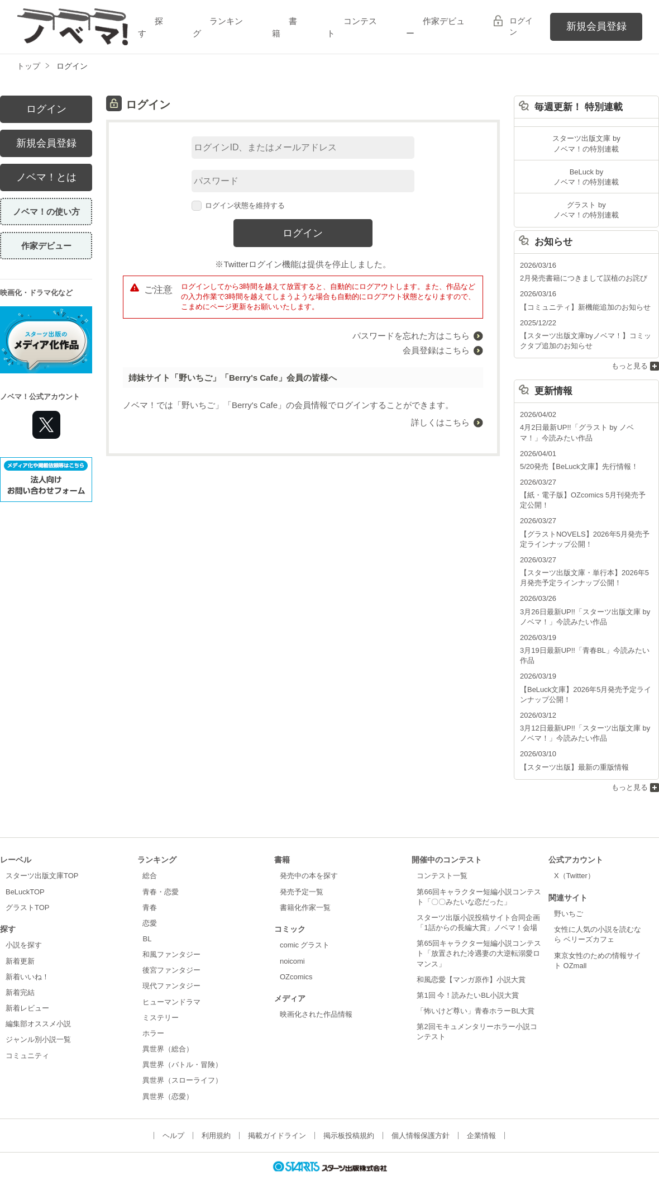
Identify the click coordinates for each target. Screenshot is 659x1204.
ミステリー (160, 1017)
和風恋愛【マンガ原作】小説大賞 (471, 979)
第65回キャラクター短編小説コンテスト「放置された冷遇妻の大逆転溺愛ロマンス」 (479, 953)
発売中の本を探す (309, 875)
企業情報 (481, 1135)
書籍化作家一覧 (305, 907)
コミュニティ (27, 1055)
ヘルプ (173, 1135)
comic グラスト (305, 945)
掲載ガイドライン (277, 1135)
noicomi (292, 961)
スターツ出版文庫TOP (42, 875)
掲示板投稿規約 (348, 1135)
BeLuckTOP (25, 892)
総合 (149, 875)
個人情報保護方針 (420, 1135)
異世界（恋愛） (167, 1096)
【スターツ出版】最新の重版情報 (574, 767)
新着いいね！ (27, 977)
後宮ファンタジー (171, 970)
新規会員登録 (596, 26)
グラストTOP (27, 907)
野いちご (568, 913)
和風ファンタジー (171, 954)
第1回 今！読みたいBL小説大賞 (468, 995)
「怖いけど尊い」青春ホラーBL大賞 (475, 1011)
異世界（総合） (167, 1049)
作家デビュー (46, 245)
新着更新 (20, 961)
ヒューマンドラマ (171, 1002)
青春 (149, 907)
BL (146, 939)
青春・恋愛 (160, 892)
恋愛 (149, 923)
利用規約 (216, 1135)
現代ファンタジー (171, 986)
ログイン (521, 26)
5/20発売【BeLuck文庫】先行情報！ (579, 466)
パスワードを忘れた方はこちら (411, 335)
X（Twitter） (574, 875)
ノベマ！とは (46, 177)
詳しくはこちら (440, 422)
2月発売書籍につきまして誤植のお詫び (583, 278)
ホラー (153, 1033)
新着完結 (20, 992)
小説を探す (24, 945)
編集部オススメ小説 (38, 1024)
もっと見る (630, 366)
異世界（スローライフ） (182, 1080)
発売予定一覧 (301, 892)
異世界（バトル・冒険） (182, 1064)
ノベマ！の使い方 (46, 211)
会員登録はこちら (436, 350)
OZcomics (296, 977)
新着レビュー (27, 1008)
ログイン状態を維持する (238, 205)
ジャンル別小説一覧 (38, 1039)
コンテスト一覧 (442, 875)
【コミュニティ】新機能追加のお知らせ (585, 307)
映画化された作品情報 (316, 1014)
